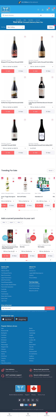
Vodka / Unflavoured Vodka (26, 193)
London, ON (32, 340)
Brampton (32, 330)
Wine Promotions (5, 280)
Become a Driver (33, 290)
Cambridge (32, 333)
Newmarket (32, 344)
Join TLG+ (4, 301)
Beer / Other (41, 193)
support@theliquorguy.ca (36, 273)
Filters (52, 26)
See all (51, 170)
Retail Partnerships (34, 286)
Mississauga (4, 344)
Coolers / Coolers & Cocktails (9, 245)
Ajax (2, 328)
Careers (31, 275)
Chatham (3, 335)
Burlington (4, 333)
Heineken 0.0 (41, 196)
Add (8, 71)
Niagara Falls (4, 347)
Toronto (3, 358)
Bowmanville (4, 330)
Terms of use (41, 395)
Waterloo (31, 358)
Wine (25, 20)
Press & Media (33, 277)
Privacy (34, 395)
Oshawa (3, 349)
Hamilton (3, 337)
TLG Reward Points (6, 273)
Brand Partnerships (34, 283)
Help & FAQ (4, 268)
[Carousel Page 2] (28, 260)
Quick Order (4, 298)
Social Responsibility (6, 282)
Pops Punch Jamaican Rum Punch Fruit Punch (10, 247)
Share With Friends (6, 296)
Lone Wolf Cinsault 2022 (8, 145)
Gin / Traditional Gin (24, 245)
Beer (5, 222)
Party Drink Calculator (7, 287)
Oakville (31, 347)
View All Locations (6, 363)
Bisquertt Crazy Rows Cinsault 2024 (12, 62)
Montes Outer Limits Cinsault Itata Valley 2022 (41, 62)
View (21, 71)
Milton (31, 342)
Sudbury (31, 356)
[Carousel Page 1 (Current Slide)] (26, 260)
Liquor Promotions (6, 277)
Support (27, 395)
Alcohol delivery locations (16, 395)
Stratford (4, 356)
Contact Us (32, 270)
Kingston (31, 337)
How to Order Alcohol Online (8, 284)
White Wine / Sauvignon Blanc (9, 193)
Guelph (31, 335)
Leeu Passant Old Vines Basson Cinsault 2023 (41, 103)
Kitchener (4, 340)
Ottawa (31, 349)
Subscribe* (50, 308)
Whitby (3, 361)
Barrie (30, 328)
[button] (7, 319)
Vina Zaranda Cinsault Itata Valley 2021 (40, 145)
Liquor (12, 222)
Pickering (3, 351)
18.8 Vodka (41, 247)
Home (18, 20)
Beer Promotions (5, 275)
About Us (31, 268)
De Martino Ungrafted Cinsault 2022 (12, 102)
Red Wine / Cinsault (6, 60)
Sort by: (3, 27)
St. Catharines (33, 354)
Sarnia (3, 354)
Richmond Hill (33, 351)
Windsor (31, 361)
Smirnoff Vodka (24, 196)
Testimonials (4, 294)
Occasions (4, 291)
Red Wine (30, 20)
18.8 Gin (22, 247)
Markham (3, 342)
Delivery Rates (5, 270)
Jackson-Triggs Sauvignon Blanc (10, 197)
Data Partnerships (34, 288)
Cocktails (3, 289)
